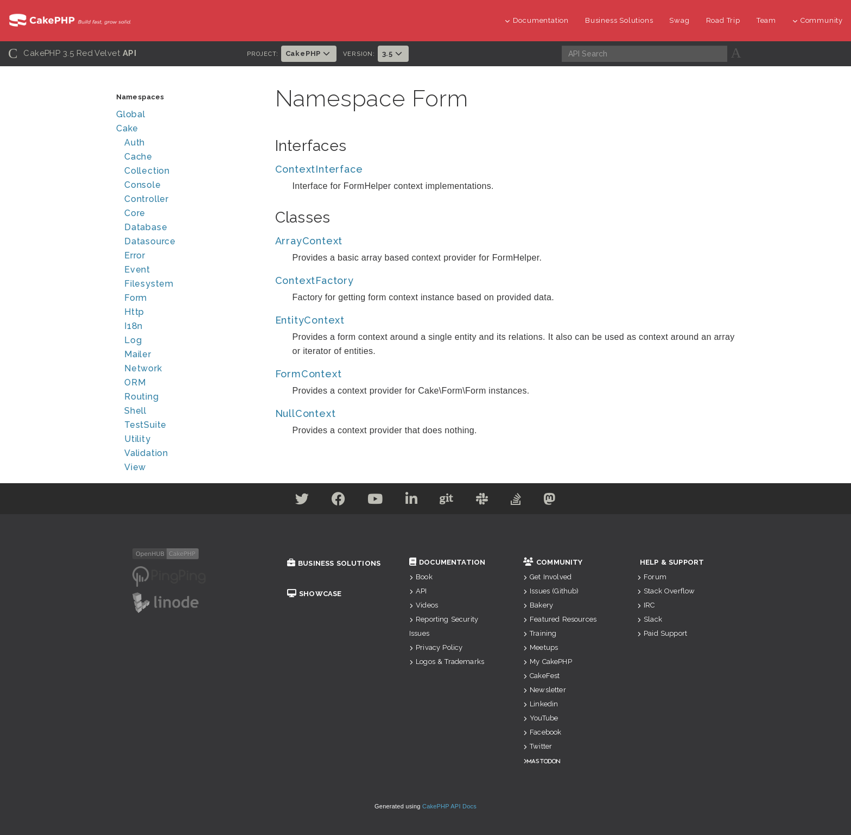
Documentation (537, 20)
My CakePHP (547, 661)
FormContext (308, 373)
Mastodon (543, 760)
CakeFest (541, 676)
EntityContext (310, 320)
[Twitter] (302, 500)
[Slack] (482, 500)
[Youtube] (375, 500)
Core (134, 213)
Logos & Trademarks (446, 661)
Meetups (540, 647)
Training (539, 633)
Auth (134, 142)
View (135, 467)
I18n (133, 326)
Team (766, 20)
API (418, 591)
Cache (138, 156)
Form (135, 298)
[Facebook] (338, 500)
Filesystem (149, 284)
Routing (141, 396)
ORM (134, 382)
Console (142, 185)
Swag (679, 20)
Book (421, 577)
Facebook (542, 732)
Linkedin (540, 704)
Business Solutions (619, 20)
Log (133, 340)
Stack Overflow (666, 591)
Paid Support (662, 633)
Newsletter (544, 690)
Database (145, 227)
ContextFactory (314, 280)
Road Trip (723, 20)
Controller (146, 199)
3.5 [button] (393, 53)
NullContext (305, 413)
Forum (651, 577)
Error (134, 255)
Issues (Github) (551, 591)
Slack (649, 619)
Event (137, 269)
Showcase (314, 594)
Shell (135, 411)
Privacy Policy (435, 647)
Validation (146, 453)
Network (143, 368)
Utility (137, 439)
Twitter (537, 746)
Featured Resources (559, 619)
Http (134, 312)
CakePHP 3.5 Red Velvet (72, 53)
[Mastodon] (550, 500)
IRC (646, 605)
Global (130, 114)
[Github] (446, 500)
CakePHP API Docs (449, 806)
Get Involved (547, 577)
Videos (423, 605)
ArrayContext (309, 240)
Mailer (137, 354)
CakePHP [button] (308, 53)
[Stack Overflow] (516, 500)
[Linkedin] (412, 500)
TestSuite (145, 425)
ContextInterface (319, 169)
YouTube (540, 718)
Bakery (538, 605)
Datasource (150, 241)
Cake (127, 128)
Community (817, 20)
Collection (147, 171)
